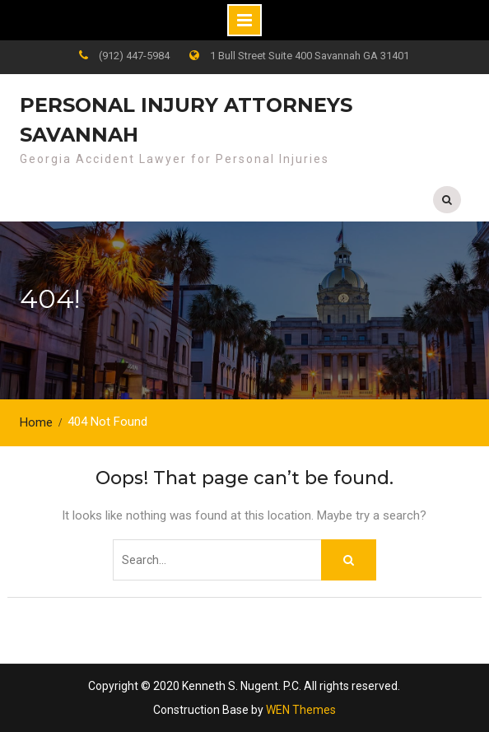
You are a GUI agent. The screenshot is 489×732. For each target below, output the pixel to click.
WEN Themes (301, 709)
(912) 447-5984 (134, 55)
